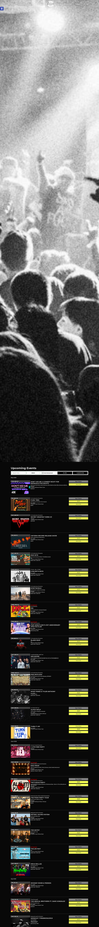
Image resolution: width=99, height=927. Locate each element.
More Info (78, 484)
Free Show (78, 726)
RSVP (78, 501)
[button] (2, 8)
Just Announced (48, 473)
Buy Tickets (78, 481)
